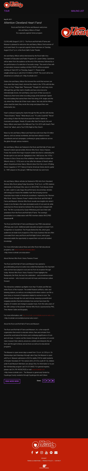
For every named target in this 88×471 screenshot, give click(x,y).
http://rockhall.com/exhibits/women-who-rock (38, 315)
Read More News (12, 381)
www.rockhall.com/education (25, 250)
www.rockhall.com (38, 369)
